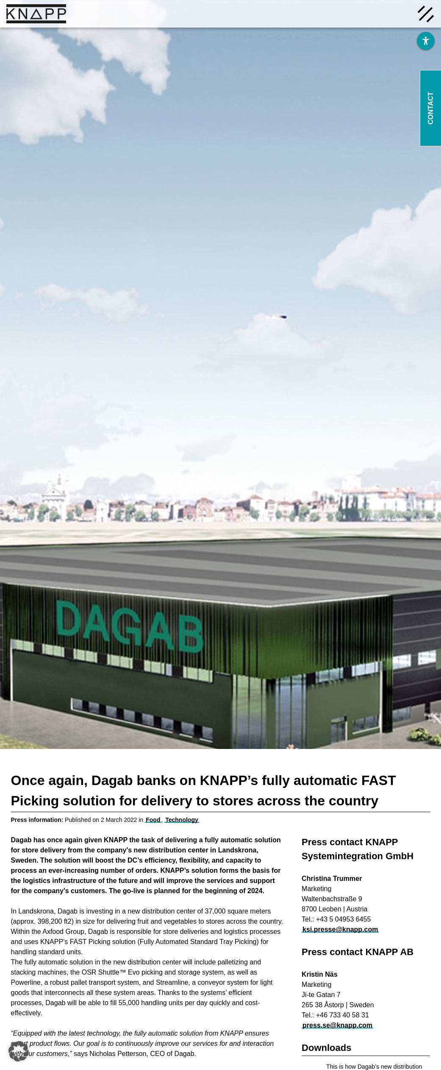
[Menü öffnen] (426, 13)
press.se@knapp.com (337, 1025)
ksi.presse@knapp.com (340, 929)
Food (153, 819)
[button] (18, 1051)
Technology (181, 819)
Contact (430, 108)
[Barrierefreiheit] (426, 41)
